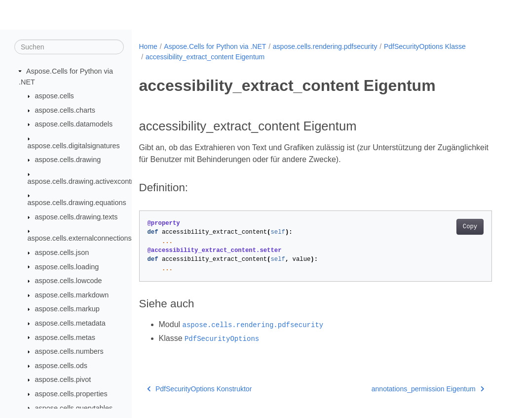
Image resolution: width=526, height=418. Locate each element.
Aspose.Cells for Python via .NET (215, 46)
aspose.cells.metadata (70, 323)
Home (148, 46)
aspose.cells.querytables (74, 408)
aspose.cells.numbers (69, 351)
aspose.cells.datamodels (74, 124)
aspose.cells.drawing (68, 160)
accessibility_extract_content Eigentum (205, 57)
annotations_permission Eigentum (428, 389)
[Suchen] (69, 47)
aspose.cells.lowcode (68, 281)
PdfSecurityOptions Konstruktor (199, 389)
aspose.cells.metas (65, 337)
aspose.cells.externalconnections (80, 238)
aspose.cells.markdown (72, 295)
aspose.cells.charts (65, 110)
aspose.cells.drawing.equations (77, 203)
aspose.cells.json (62, 252)
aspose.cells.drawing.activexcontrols (85, 181)
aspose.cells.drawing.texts (76, 217)
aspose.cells (54, 96)
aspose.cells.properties (71, 394)
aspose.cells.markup (67, 309)
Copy (470, 226)
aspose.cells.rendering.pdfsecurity (325, 46)
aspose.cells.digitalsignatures (74, 146)
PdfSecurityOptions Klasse (425, 46)
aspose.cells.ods (61, 366)
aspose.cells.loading (67, 266)
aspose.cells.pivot (63, 379)
